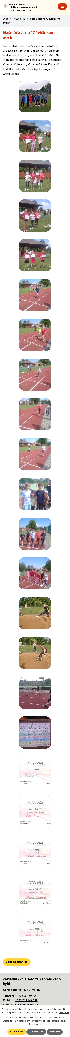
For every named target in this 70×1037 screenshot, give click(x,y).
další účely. (64, 1012)
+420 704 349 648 (26, 1000)
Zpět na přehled (17, 962)
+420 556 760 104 (26, 996)
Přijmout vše (16, 1031)
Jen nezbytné (36, 1031)
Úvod (6, 19)
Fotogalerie (19, 19)
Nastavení (54, 1031)
